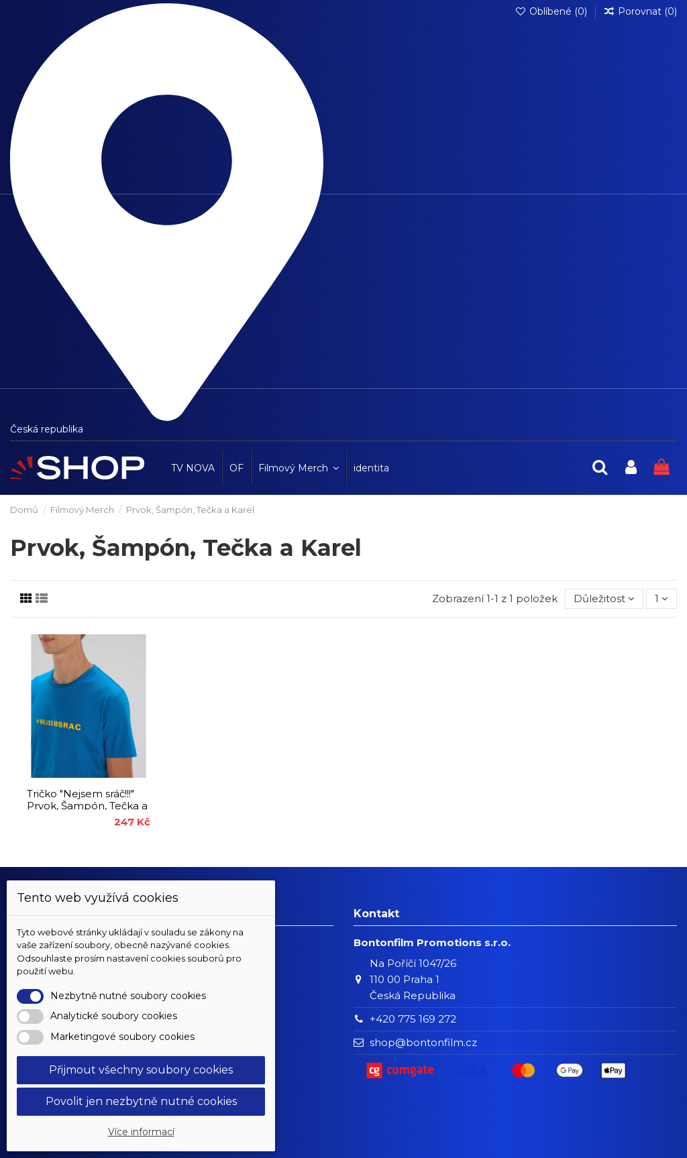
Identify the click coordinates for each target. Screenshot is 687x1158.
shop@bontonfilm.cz (423, 1042)
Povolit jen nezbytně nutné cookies (141, 1101)
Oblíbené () (552, 11)
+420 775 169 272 (413, 1018)
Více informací (141, 1132)
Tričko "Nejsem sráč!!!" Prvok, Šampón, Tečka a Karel (87, 805)
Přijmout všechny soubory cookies (141, 1069)
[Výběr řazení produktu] (604, 599)
